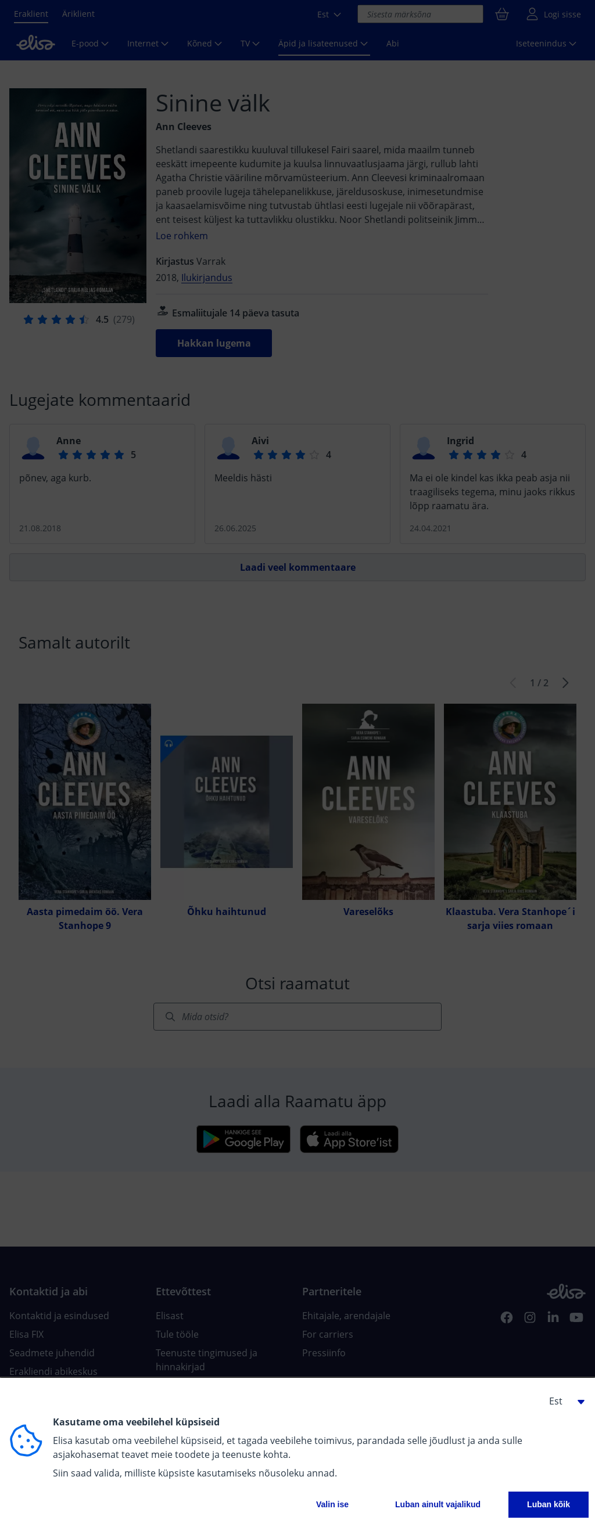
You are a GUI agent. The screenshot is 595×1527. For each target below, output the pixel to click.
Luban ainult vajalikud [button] (438, 1504)
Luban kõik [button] (548, 1504)
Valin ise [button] (332, 1504)
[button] (562, 1401)
